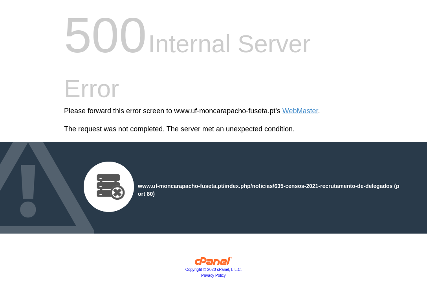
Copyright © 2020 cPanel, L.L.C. (213, 269)
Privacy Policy (213, 275)
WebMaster (300, 111)
